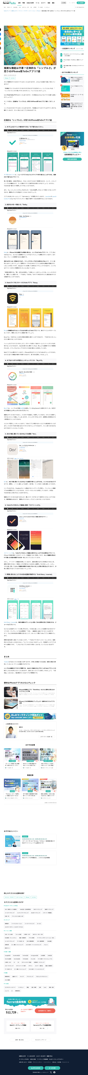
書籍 (28, 987)
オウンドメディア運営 (26, 962)
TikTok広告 (25, 959)
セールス (39, 923)
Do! (5, 482)
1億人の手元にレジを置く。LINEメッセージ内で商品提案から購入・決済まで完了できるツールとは (48, 764)
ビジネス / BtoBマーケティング (12, 798)
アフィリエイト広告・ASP (17, 916)
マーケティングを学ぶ (24, 1059)
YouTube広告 (17, 959)
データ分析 (40, 7)
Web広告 (15, 7)
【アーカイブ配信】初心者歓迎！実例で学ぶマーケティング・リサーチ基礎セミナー (12, 764)
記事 (19, 3)
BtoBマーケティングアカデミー (56, 1059)
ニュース (7, 990)
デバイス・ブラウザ (9, 897)
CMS (20, 7)
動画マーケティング (49, 909)
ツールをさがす (31, 1056)
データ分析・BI (12, 761)
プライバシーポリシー (38, 1062)
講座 (53, 3)
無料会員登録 (35, 1068)
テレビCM (33, 959)
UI (14, 962)
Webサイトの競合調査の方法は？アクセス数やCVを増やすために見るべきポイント (30, 764)
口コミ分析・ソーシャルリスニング (33, 944)
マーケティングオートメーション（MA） (46, 937)
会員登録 (81, 2)
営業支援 (7, 944)
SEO (5, 7)
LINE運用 (43, 955)
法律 (40, 987)
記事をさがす (22, 1056)
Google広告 (7, 955)
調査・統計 (51, 987)
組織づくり (15, 976)
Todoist (6, 662)
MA (31, 7)
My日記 (22, 408)
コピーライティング (9, 965)
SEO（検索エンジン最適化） (11, 909)
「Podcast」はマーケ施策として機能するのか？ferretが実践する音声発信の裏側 (12, 795)
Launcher (48, 196)
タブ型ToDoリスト (9, 175)
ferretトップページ (42, 1040)
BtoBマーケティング (35, 912)
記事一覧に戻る (21, 1040)
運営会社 (54, 1062)
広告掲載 (64, 2)
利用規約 (30, 1062)
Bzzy (5, 330)
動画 (49, 3)
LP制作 (34, 7)
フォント (46, 944)
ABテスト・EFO (25, 7)
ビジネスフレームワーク (10, 987)
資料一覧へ (44, 1028)
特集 (23, 3)
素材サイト (7, 948)
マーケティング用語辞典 (42, 1059)
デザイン (30, 965)
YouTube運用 (8, 959)
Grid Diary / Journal (10, 622)
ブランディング (30, 976)
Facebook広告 (16, 955)
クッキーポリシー (47, 1062)
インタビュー (47, 7)
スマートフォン (19, 897)
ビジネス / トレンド (28, 798)
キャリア (22, 976)
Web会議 (49, 941)
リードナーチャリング (29, 923)
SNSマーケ (9, 7)
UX (18, 962)
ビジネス (13, 78)
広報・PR (7, 916)
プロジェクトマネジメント (41, 976)
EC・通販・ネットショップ (17, 944)
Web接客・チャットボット (10, 937)
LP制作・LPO (27, 934)
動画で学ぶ (50, 1056)
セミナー (43, 3)
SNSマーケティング (48, 761)
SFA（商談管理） (41, 941)
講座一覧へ (19, 1028)
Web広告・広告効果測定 (25, 909)
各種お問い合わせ (23, 1062)
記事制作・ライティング (39, 962)
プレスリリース (65, 1062)
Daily (5, 252)
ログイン (73, 2)
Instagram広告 (34, 955)
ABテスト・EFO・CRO (38, 934)
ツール (37, 3)
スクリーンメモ (8, 553)
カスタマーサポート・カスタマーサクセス (14, 927)
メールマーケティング (9, 912)
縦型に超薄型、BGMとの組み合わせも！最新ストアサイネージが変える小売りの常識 (48, 795)
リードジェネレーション (17, 923)
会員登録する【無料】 (45, 1011)
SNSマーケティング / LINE (47, 767)
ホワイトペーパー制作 (21, 965)
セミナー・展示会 (39, 965)
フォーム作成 (18, 934)
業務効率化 (7, 976)
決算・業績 (33, 987)
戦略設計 (7, 923)
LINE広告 (50, 955)
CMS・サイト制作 (9, 934)
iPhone (6, 78)
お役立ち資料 (30, 3)
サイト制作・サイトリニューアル (45, 959)
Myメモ (6, 408)
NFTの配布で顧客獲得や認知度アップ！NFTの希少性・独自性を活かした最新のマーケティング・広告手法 (30, 795)
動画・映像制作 (22, 937)
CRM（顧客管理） (30, 941)
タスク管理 (7, 980)
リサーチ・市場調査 (47, 912)
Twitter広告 (25, 955)
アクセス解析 (31, 937)
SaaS (45, 987)
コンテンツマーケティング (22, 912)
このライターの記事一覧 (47, 736)
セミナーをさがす (41, 1056)
